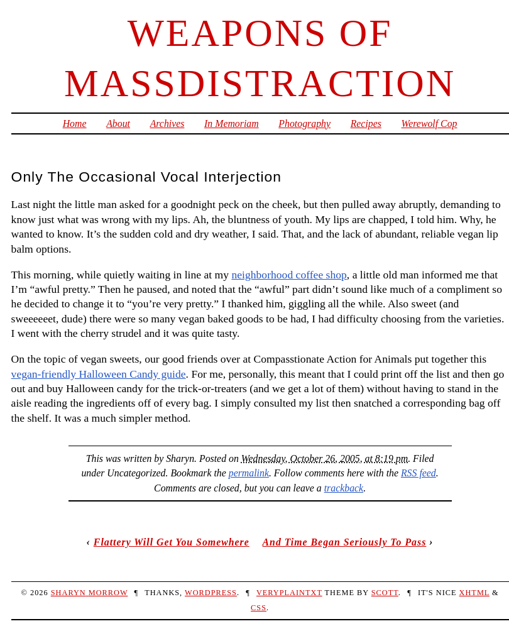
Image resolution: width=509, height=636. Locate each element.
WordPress (211, 592)
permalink (249, 473)
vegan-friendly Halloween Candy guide (98, 374)
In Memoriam (231, 123)
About (118, 123)
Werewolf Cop (429, 123)
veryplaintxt (289, 592)
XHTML (474, 592)
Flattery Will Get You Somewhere (171, 542)
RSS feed (418, 473)
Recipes (366, 123)
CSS (258, 607)
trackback (343, 488)
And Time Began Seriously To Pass (345, 542)
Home (75, 123)
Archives (167, 123)
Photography (304, 123)
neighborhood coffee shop (288, 274)
